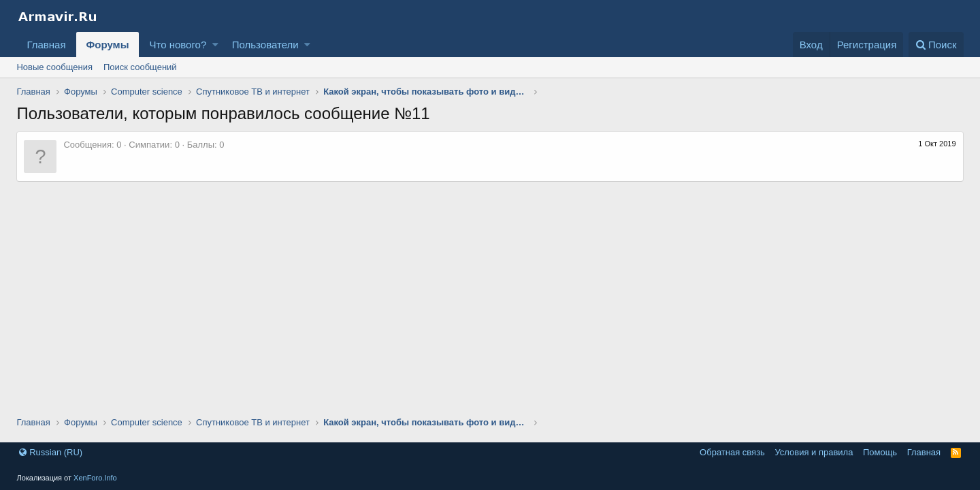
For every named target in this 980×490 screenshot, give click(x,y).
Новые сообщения (54, 67)
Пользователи (265, 44)
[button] (215, 44)
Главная (46, 44)
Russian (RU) (50, 452)
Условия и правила (813, 452)
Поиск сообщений (140, 67)
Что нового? (177, 44)
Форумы (107, 44)
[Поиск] (936, 44)
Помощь (880, 452)
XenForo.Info (95, 478)
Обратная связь (732, 452)
